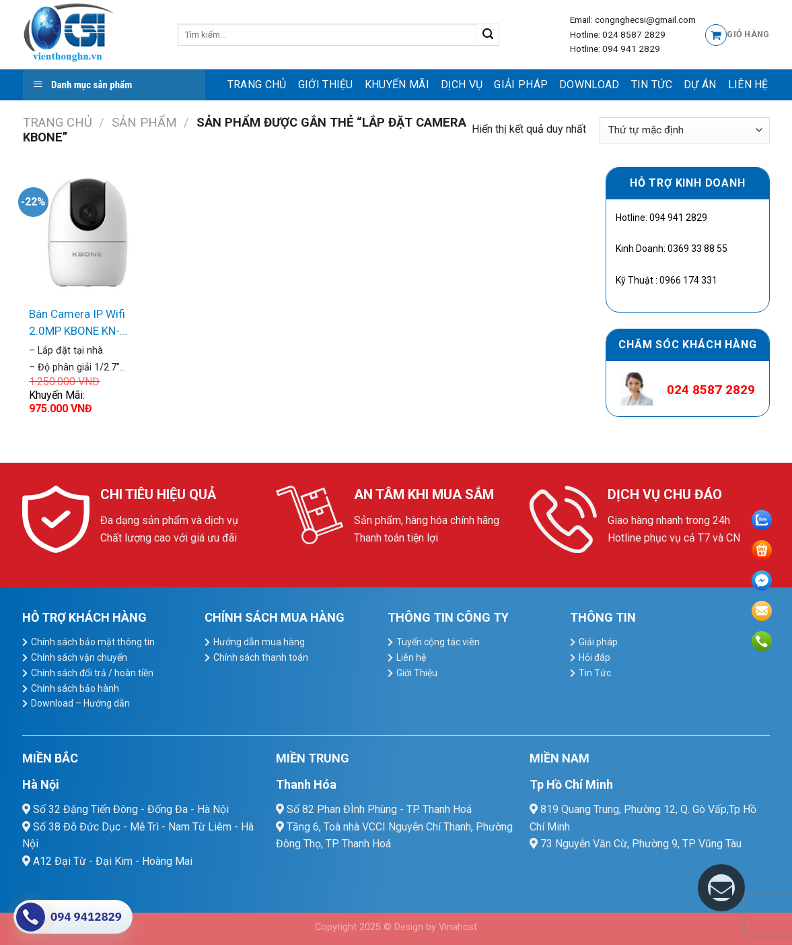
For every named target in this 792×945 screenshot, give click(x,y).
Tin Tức (651, 84)
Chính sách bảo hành (75, 688)
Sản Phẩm (144, 122)
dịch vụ (461, 84)
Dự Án (700, 84)
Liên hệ (748, 84)
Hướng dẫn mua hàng (259, 642)
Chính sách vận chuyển (79, 657)
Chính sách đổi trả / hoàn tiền (92, 672)
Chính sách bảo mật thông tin (93, 642)
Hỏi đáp (594, 657)
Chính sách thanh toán (260, 657)
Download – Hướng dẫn (80, 703)
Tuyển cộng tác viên (438, 642)
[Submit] (488, 35)
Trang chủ (257, 84)
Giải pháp (521, 84)
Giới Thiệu (325, 84)
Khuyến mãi (397, 84)
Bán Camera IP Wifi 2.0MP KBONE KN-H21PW (77, 323)
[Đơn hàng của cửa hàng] (684, 130)
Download (589, 84)
